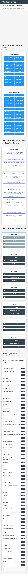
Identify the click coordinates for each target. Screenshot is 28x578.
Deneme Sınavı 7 (9, 65)
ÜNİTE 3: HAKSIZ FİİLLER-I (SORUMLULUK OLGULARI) (14, 162)
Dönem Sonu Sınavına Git (11, 241)
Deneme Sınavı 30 (19, 134)
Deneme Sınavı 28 (19, 131)
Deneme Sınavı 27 (9, 131)
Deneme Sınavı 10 (19, 68)
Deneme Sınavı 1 (9, 57)
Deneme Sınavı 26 (19, 128)
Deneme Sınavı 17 (9, 79)
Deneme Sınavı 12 (19, 71)
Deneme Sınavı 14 (19, 74)
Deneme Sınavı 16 (19, 76)
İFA (14, 209)
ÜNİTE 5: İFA (14, 170)
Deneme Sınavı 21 (9, 85)
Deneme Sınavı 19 (9, 82)
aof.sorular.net (5, 5)
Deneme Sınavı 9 (9, 68)
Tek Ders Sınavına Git (11, 297)
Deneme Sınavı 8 (19, 65)
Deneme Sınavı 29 (9, 134)
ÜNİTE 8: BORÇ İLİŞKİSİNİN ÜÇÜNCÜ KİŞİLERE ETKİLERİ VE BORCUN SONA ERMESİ (14, 181)
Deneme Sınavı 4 (19, 60)
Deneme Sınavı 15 (9, 76)
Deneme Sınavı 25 (9, 128)
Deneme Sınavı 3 (9, 60)
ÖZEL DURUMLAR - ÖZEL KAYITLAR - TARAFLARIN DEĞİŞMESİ (14, 216)
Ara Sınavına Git (10, 237)
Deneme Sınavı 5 (9, 62)
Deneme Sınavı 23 (9, 125)
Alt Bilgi (13, 576)
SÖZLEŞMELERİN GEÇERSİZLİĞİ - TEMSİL (14, 199)
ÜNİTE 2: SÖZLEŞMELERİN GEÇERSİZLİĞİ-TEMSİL (14, 159)
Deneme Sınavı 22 (19, 85)
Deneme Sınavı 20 (19, 82)
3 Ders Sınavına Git (11, 244)
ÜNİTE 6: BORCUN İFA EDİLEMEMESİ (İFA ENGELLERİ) (14, 173)
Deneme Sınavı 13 (9, 74)
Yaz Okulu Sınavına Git (11, 247)
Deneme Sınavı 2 (19, 57)
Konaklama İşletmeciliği (16, 5)
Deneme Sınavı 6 (19, 62)
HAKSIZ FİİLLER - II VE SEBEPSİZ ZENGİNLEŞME (14, 205)
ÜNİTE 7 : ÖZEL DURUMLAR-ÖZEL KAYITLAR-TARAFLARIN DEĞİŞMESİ (14, 177)
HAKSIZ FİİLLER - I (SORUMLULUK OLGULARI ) (14, 202)
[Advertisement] (14, 27)
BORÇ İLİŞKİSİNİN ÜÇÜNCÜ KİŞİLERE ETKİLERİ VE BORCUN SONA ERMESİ (14, 220)
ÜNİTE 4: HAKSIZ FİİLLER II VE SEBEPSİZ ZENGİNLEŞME (14, 166)
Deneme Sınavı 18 (19, 79)
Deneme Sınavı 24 (19, 125)
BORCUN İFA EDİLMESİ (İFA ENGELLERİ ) (14, 212)
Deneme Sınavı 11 (9, 71)
